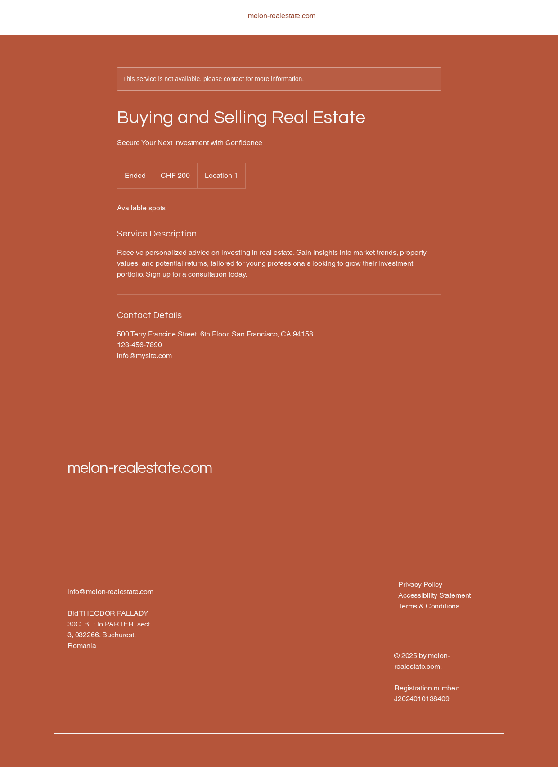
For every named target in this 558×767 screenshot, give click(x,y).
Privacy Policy (420, 584)
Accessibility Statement (434, 595)
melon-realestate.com (140, 468)
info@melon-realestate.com (110, 591)
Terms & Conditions (428, 606)
